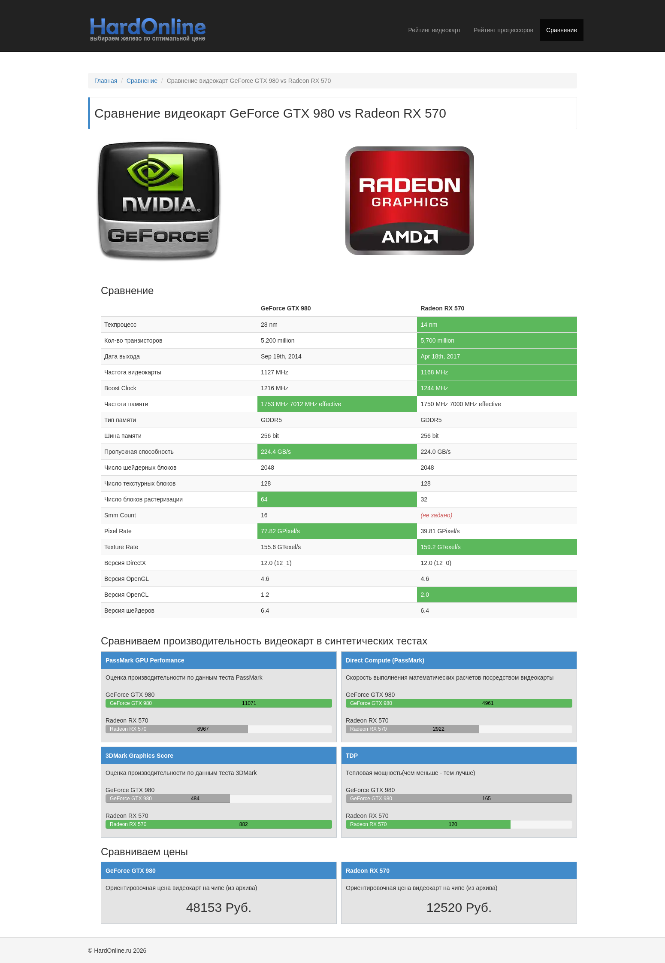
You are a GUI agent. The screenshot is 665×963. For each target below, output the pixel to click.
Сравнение (561, 30)
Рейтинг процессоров (503, 30)
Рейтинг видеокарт (434, 30)
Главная (105, 80)
